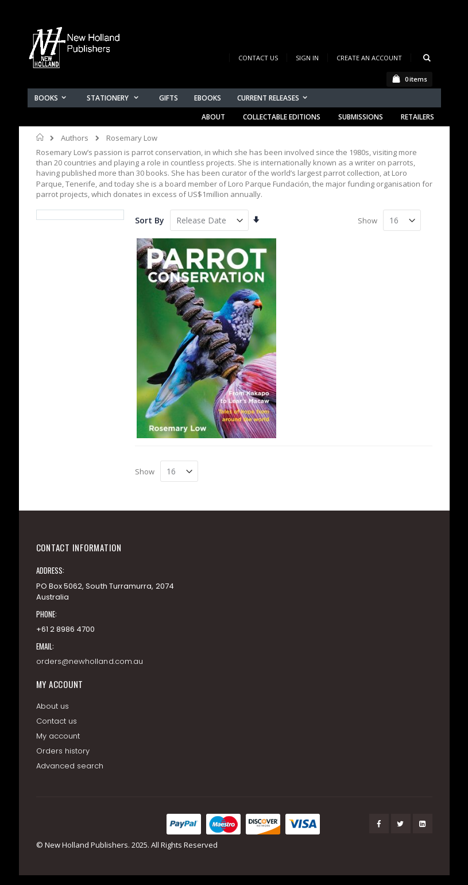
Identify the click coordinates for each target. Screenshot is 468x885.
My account (58, 736)
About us (52, 706)
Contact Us (258, 57)
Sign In (307, 57)
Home (40, 137)
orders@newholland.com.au (90, 661)
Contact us (57, 721)
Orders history (63, 750)
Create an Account (369, 57)
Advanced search (70, 765)
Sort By (149, 220)
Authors (74, 138)
